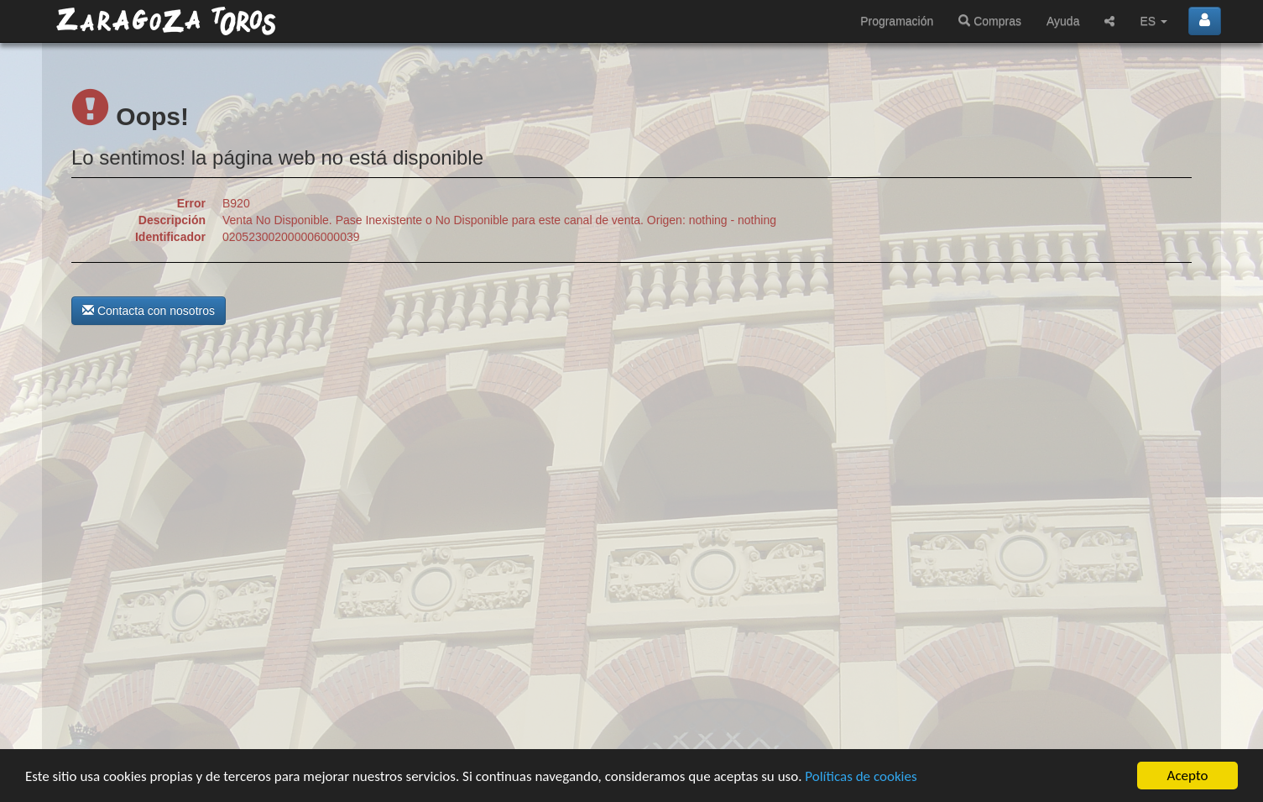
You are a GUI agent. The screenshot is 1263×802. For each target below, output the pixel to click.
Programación (896, 21)
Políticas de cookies (860, 776)
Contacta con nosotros (148, 310)
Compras (989, 21)
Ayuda (1062, 21)
